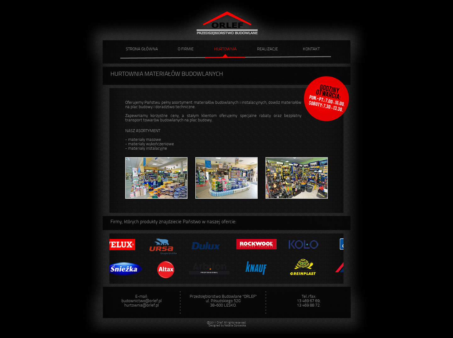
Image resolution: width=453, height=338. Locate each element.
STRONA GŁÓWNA (142, 49)
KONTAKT (311, 49)
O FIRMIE (185, 49)
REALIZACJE (267, 49)
